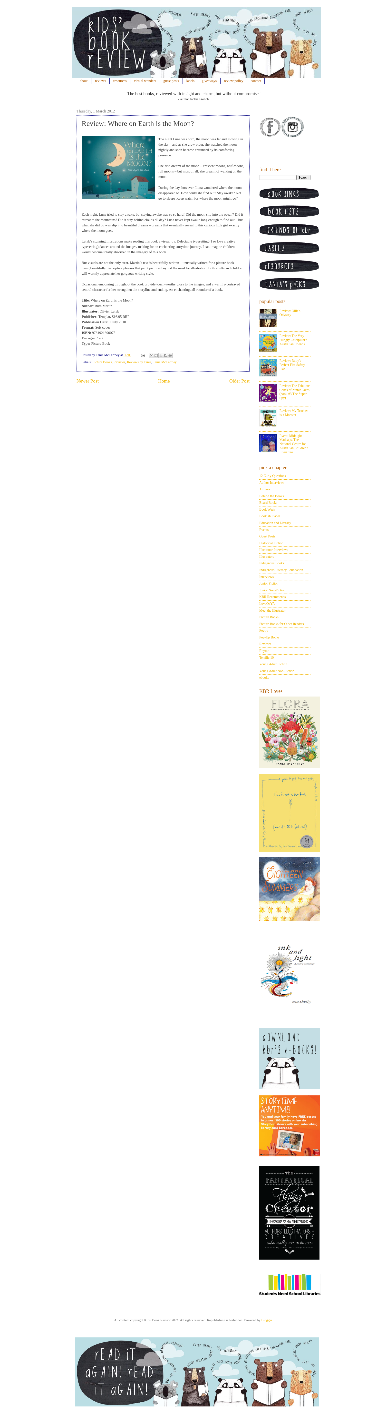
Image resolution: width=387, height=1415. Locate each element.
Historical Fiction (271, 543)
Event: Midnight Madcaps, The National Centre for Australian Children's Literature (294, 444)
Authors (264, 489)
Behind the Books (271, 496)
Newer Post (88, 381)
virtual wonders (145, 81)
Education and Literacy (275, 523)
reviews (100, 81)
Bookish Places (269, 516)
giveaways (209, 81)
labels (190, 81)
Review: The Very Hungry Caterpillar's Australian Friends (293, 340)
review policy (233, 81)
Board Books (268, 503)
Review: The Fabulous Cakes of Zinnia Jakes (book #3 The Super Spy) (295, 392)
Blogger (266, 1320)
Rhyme (264, 651)
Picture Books (102, 362)
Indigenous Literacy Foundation (281, 570)
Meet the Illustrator (272, 610)
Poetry (263, 630)
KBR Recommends (272, 597)
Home (164, 381)
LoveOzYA (267, 604)
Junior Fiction (268, 583)
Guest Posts (267, 536)
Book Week (267, 509)
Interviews (266, 577)
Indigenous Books (271, 563)
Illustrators (266, 556)
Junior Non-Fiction (272, 590)
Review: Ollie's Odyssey (290, 313)
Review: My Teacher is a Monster (294, 413)
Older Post (239, 381)
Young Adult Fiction (273, 664)
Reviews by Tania (139, 362)
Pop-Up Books (269, 637)
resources (120, 81)
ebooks (264, 677)
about (84, 81)
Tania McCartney (165, 362)
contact (256, 81)
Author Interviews (271, 483)
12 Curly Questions (272, 476)
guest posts (171, 81)
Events (264, 530)
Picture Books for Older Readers (281, 624)
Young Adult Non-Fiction (276, 671)
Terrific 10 (266, 657)
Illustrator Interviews (273, 550)
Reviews (119, 362)
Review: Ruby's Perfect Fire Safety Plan (292, 365)
